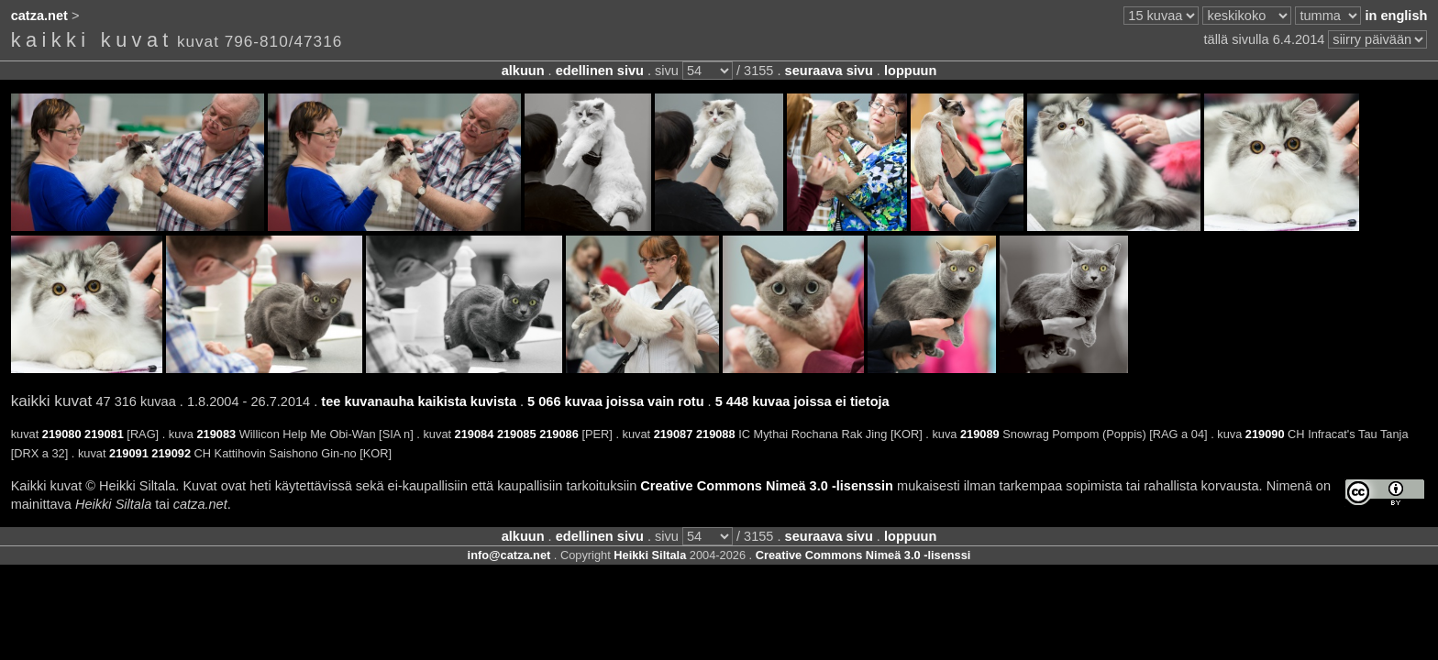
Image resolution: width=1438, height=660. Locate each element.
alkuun (523, 70)
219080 (62, 434)
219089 (980, 434)
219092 (171, 453)
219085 (516, 434)
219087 (673, 434)
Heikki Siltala (650, 555)
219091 (129, 453)
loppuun (910, 70)
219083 (216, 434)
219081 (104, 434)
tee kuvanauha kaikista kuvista (418, 401)
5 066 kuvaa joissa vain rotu (615, 401)
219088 (716, 434)
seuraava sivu (829, 70)
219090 (1265, 434)
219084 (474, 434)
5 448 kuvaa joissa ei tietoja (802, 401)
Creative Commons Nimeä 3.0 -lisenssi (863, 555)
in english (1396, 15)
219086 (559, 434)
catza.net (39, 15)
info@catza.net (509, 555)
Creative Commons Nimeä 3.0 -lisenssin (766, 485)
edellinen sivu (600, 70)
